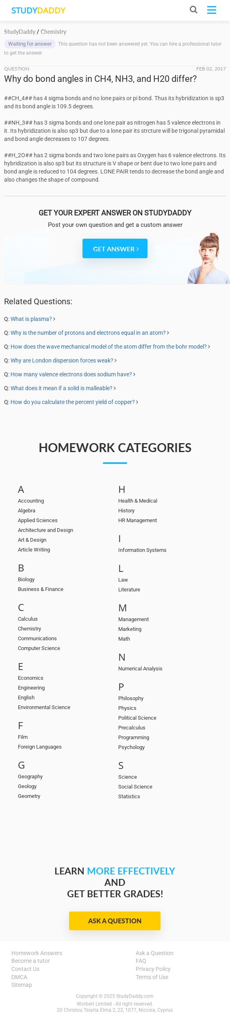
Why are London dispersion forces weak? (62, 360)
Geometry (29, 796)
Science (127, 777)
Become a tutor (30, 961)
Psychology (131, 747)
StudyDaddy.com (135, 996)
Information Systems (142, 550)
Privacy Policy (153, 969)
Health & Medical (137, 501)
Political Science (137, 718)
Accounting (31, 501)
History (126, 510)
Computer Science (39, 648)
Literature (129, 589)
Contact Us (25, 969)
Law (123, 580)
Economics (30, 678)
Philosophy (130, 698)
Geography (30, 776)
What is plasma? (31, 319)
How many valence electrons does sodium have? (71, 374)
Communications (37, 638)
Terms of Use (152, 977)
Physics (127, 708)
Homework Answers (36, 953)
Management (133, 619)
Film (23, 737)
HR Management (137, 520)
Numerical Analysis (140, 669)
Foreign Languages (40, 747)
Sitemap (21, 985)
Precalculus (131, 728)
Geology (27, 786)
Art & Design (32, 540)
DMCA (19, 977)
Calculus (28, 619)
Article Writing (34, 550)
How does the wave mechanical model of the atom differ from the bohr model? (109, 346)
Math (124, 639)
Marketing (129, 629)
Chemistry (29, 629)
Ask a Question (114, 921)
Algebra (26, 510)
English (26, 697)
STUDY (38, 10)
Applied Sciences (38, 520)
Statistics (129, 796)
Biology (26, 579)
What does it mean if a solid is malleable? (62, 388)
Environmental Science (44, 707)
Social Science (135, 787)
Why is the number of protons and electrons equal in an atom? (88, 332)
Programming (133, 737)
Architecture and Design (45, 530)
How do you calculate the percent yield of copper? (73, 402)
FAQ (141, 961)
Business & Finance (40, 589)
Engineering (31, 688)
